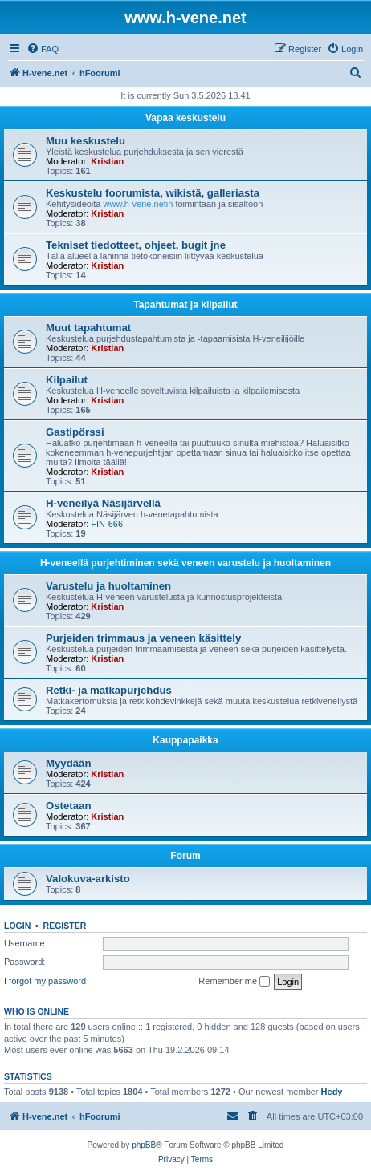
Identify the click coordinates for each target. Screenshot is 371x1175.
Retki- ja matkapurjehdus (109, 690)
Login (17, 925)
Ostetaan (68, 806)
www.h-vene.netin (138, 204)
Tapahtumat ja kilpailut (185, 304)
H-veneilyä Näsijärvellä (103, 503)
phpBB (144, 1145)
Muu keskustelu (85, 141)
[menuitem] (42, 49)
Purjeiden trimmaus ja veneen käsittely (143, 638)
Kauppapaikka (185, 740)
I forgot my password (45, 981)
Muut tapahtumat (88, 328)
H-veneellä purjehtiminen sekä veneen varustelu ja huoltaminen (185, 563)
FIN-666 (107, 524)
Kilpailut (67, 380)
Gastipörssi (75, 432)
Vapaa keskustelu (185, 118)
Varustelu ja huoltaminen (108, 586)
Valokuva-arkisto (88, 879)
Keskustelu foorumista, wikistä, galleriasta (152, 193)
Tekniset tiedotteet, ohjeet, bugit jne (136, 245)
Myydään (68, 763)
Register (65, 925)
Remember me (234, 981)
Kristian (107, 161)
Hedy (332, 1091)
